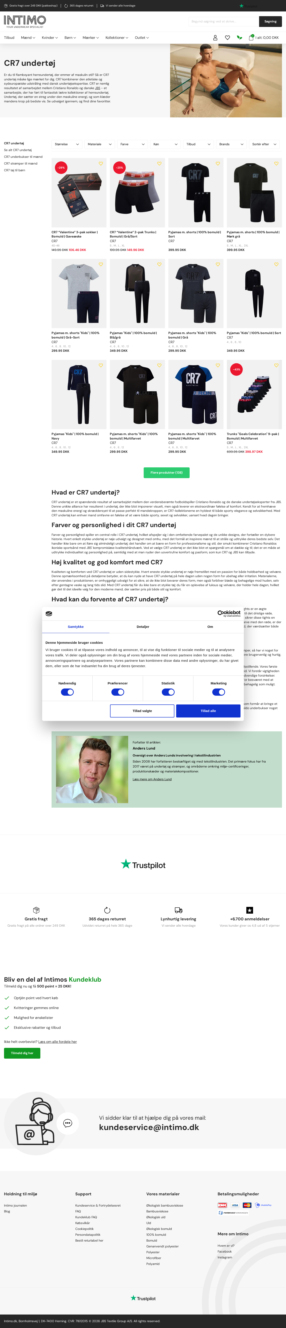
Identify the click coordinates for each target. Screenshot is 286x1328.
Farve (133, 144)
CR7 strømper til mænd (20, 163)
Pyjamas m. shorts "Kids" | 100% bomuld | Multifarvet (134, 436)
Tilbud (9, 37)
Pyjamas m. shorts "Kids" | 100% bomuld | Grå (192, 335)
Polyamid (153, 1264)
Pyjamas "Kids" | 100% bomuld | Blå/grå (133, 335)
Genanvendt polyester (162, 1246)
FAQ (78, 1211)
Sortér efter (264, 144)
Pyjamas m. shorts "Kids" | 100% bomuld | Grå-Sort (76, 335)
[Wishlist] (227, 38)
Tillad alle (208, 711)
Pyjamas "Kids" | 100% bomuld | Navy (75, 436)
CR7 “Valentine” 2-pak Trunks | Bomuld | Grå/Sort (133, 234)
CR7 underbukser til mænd (23, 157)
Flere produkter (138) (167, 473)
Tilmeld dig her (22, 1053)
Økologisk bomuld (159, 1229)
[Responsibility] (240, 38)
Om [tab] (210, 627)
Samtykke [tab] (76, 627)
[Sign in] (215, 38)
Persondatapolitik (87, 1235)
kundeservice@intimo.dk (149, 1127)
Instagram (225, 1257)
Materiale (100, 144)
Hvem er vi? (226, 1246)
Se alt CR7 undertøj (18, 150)
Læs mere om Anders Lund (152, 779)
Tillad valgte (142, 711)
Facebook (225, 1251)
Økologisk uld (155, 1217)
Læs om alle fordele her (57, 1041)
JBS (97, 88)
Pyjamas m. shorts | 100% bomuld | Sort (194, 234)
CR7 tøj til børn (14, 170)
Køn (166, 144)
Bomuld (151, 1240)
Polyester (153, 1252)
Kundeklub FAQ (86, 1217)
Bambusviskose (157, 1211)
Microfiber (153, 1258)
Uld (148, 1223)
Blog (7, 1211)
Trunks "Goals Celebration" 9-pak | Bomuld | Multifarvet (253, 436)
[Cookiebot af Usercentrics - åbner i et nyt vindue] (220, 613)
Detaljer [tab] (143, 627)
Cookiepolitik (84, 1229)
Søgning (270, 21)
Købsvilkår (82, 1223)
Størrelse (67, 144)
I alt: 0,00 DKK (264, 37)
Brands (231, 144)
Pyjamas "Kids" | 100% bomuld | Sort (254, 333)
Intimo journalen (15, 1205)
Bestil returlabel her (89, 1240)
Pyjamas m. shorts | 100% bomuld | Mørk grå (253, 234)
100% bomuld (156, 1235)
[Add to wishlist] (101, 163)
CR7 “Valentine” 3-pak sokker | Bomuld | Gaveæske (75, 234)
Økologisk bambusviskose (164, 1205)
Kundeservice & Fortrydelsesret (98, 1205)
